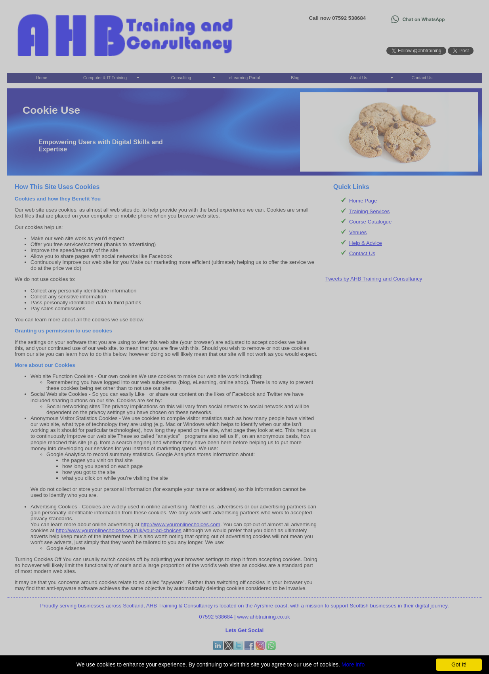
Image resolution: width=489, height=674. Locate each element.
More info (353, 664)
